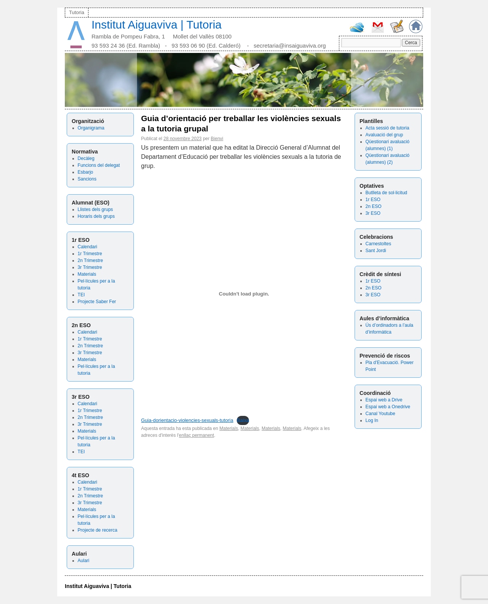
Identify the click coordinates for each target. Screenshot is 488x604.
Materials (87, 274)
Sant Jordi (376, 250)
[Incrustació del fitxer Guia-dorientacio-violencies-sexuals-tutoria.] (244, 294)
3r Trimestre (90, 267)
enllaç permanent (196, 435)
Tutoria (76, 12)
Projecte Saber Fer (97, 301)
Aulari (84, 560)
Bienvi (217, 138)
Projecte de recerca (97, 530)
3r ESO (373, 213)
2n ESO (374, 206)
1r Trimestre (90, 253)
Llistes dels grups (95, 209)
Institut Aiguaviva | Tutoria (157, 24)
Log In (372, 420)
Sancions (87, 179)
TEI (81, 294)
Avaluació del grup (384, 134)
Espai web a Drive (384, 400)
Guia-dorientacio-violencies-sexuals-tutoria (187, 420)
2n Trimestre (90, 260)
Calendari (87, 246)
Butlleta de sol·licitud (386, 192)
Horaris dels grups (96, 216)
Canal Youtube (380, 413)
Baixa (243, 420)
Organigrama (91, 128)
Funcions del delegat (99, 165)
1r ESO (373, 199)
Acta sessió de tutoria (387, 128)
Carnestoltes (378, 243)
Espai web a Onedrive (388, 406)
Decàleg (86, 158)
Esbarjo (85, 172)
